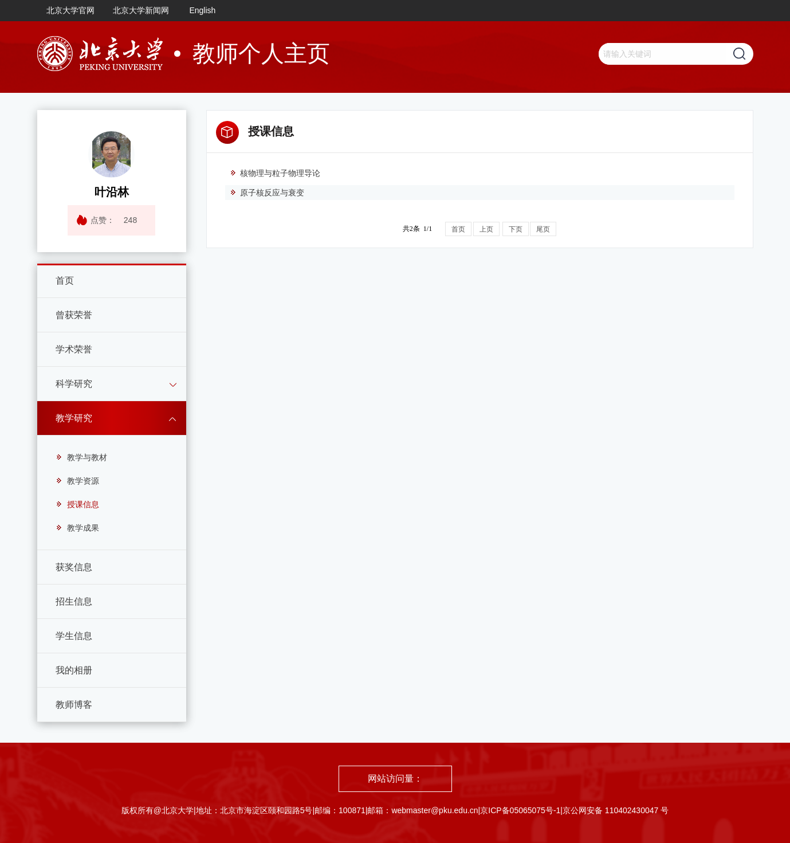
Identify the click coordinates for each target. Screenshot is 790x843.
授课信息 (77, 504)
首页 (65, 280)
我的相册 (74, 670)
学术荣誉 (74, 349)
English (202, 10)
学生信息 (74, 636)
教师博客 (74, 704)
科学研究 (74, 384)
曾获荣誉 (74, 315)
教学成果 (77, 527)
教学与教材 (81, 457)
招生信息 (74, 601)
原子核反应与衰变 (267, 192)
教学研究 (74, 418)
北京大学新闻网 (141, 10)
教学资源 (77, 480)
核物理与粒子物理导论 (275, 173)
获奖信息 (74, 567)
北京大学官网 (70, 10)
